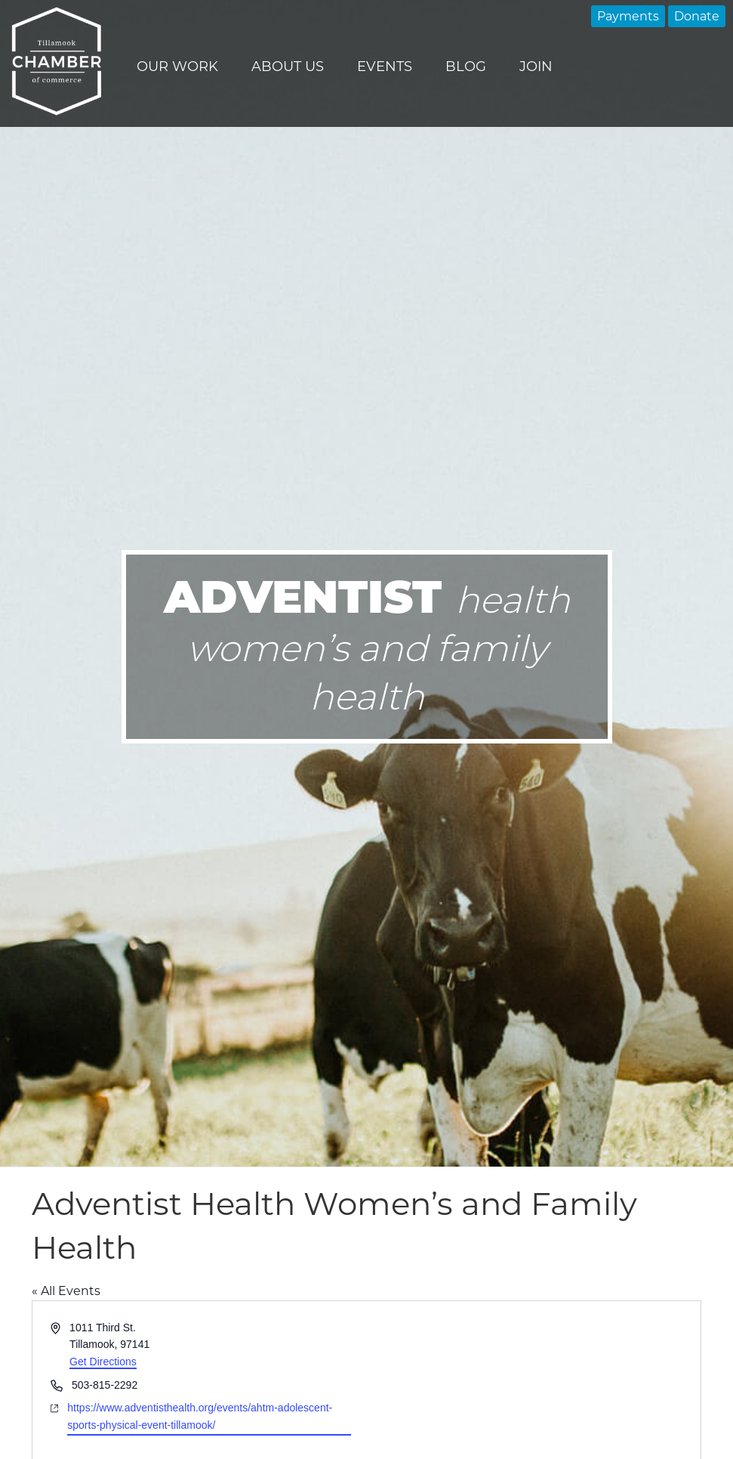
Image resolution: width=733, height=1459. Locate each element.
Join (536, 66)
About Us (287, 66)
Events (384, 66)
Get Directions (103, 1361)
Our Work (177, 66)
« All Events (66, 1291)
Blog (465, 66)
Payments (628, 16)
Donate (696, 16)
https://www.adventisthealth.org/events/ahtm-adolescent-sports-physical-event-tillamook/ (199, 1416)
